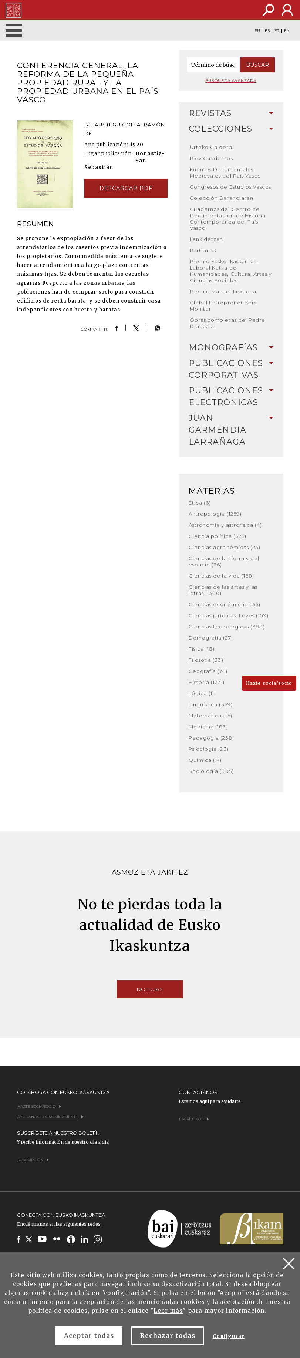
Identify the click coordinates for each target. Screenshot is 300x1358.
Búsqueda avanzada (230, 80)
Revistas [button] (231, 113)
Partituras (203, 250)
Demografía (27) (211, 638)
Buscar (257, 65)
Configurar (229, 1336)
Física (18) (202, 649)
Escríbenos (194, 1119)
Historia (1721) (207, 682)
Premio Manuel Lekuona (223, 291)
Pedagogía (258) (211, 738)
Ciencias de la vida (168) (221, 576)
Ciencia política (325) (217, 536)
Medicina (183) (208, 727)
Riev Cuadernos (211, 158)
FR (276, 31)
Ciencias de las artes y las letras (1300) (223, 590)
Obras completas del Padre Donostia (227, 323)
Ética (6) (200, 503)
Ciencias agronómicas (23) (224, 547)
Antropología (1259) (215, 514)
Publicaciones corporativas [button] (231, 369)
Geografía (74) (208, 671)
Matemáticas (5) (210, 715)
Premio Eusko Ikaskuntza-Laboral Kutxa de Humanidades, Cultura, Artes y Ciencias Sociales (231, 270)
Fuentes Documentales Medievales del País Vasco (225, 172)
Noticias (150, 989)
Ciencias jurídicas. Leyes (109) (229, 615)
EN (287, 31)
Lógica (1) (201, 693)
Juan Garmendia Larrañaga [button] (231, 430)
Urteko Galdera (211, 147)
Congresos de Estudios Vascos (230, 187)
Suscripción (33, 1159)
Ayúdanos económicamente (50, 1116)
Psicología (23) (209, 749)
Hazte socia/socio (269, 683)
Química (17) (205, 760)
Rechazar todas (167, 1336)
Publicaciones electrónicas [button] (231, 396)
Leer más (168, 1310)
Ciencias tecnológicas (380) (227, 627)
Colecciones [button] (231, 129)
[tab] (231, 113)
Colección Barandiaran (221, 198)
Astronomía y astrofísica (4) (225, 525)
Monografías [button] (231, 348)
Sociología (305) (211, 771)
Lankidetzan (206, 239)
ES (267, 31)
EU (257, 31)
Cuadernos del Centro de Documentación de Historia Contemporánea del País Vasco (228, 218)
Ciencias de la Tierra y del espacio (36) (224, 561)
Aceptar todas (89, 1336)
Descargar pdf (126, 188)
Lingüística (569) (211, 704)
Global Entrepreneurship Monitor (223, 306)
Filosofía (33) (206, 660)
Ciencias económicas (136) (224, 604)
